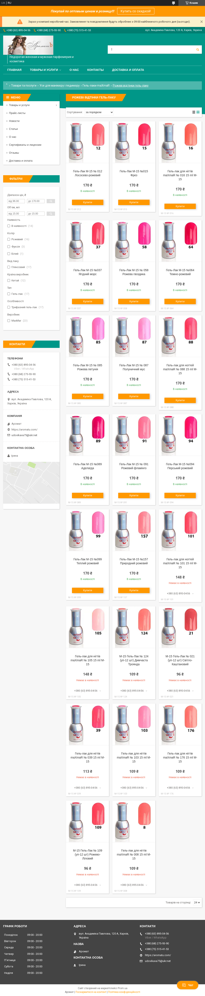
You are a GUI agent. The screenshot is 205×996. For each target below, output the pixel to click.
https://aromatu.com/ (24, 429)
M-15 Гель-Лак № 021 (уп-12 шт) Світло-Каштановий (180, 660)
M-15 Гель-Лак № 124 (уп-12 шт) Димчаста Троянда (133, 660)
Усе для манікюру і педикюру (60, 85)
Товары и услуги (44, 70)
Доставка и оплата (128, 70)
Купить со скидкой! (135, 11)
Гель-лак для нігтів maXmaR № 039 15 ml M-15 (87, 757)
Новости (14, 121)
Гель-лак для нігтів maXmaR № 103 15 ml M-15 (134, 757)
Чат (187, 985)
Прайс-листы (17, 113)
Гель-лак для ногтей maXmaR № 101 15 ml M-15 (180, 563)
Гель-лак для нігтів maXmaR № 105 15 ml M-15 (87, 660)
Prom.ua (122, 988)
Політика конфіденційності (124, 992)
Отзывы (14, 152)
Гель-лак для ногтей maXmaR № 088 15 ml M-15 (180, 369)
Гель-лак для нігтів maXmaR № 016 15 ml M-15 (180, 175)
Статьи (13, 128)
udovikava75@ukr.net (24, 435)
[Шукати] (197, 49)
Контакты (95, 70)
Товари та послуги (23, 85)
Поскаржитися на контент (91, 992)
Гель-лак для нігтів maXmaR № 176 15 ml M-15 (180, 757)
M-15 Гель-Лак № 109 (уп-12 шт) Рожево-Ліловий (87, 854)
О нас (74, 70)
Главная (14, 70)
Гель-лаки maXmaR (96, 85)
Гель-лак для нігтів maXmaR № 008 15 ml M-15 (134, 854)
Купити (87, 202)
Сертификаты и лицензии (25, 144)
